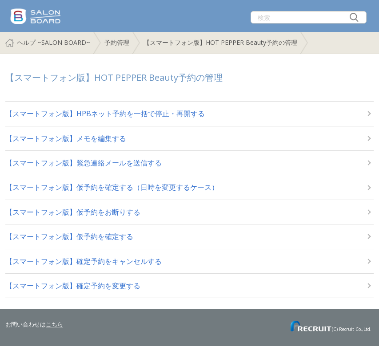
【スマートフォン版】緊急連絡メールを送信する (83, 163)
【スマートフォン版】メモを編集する (65, 138)
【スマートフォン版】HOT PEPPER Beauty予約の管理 (220, 42)
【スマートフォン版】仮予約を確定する (69, 236)
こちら (54, 324)
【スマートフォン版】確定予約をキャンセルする (83, 261)
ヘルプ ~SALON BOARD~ (53, 42)
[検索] (309, 17)
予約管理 (116, 42)
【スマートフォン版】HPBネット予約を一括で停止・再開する (105, 113)
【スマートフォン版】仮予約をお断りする (72, 212)
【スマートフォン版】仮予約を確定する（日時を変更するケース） (112, 187)
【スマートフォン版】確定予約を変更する (72, 286)
